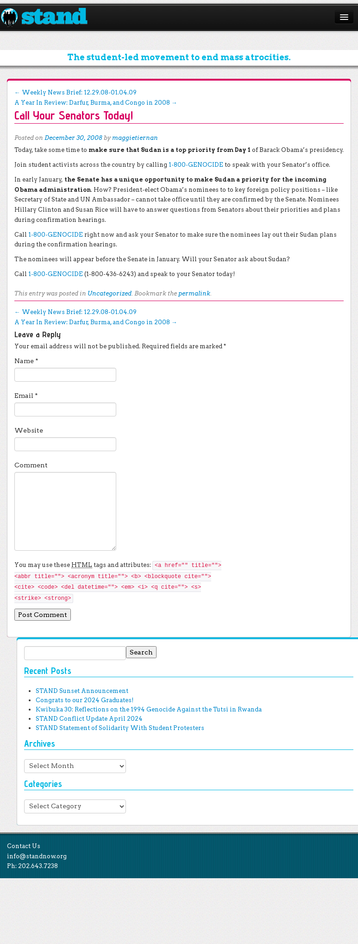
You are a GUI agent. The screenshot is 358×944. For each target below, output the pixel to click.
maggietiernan (135, 137)
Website (28, 430)
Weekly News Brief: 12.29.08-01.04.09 (75, 92)
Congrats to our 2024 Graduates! (84, 700)
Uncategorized (110, 293)
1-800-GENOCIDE (196, 164)
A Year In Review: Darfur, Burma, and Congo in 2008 (95, 102)
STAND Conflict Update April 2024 (89, 718)
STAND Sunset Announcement (82, 690)
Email (26, 395)
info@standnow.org (37, 856)
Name (26, 361)
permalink (194, 293)
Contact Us (23, 846)
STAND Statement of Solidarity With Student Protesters (120, 727)
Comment (31, 465)
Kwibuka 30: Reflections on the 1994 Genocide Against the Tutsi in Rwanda (149, 709)
